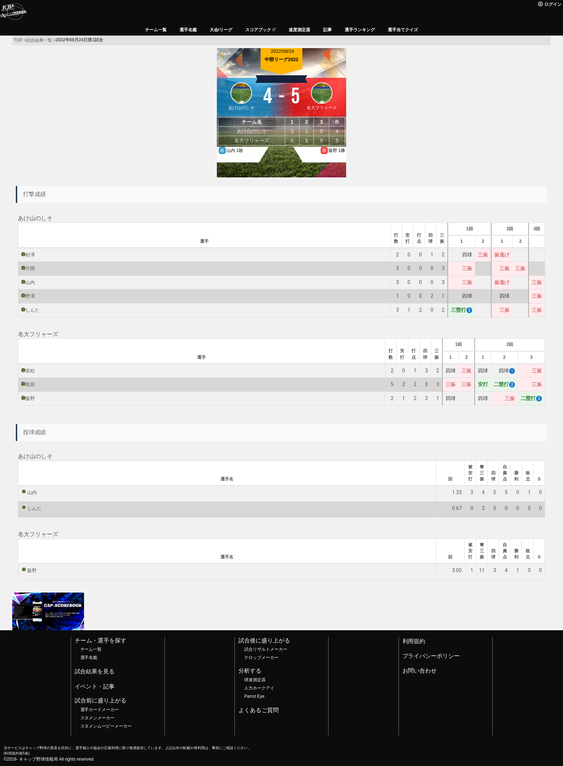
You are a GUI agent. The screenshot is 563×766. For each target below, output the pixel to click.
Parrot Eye (254, 696)
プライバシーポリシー (431, 656)
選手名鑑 (89, 657)
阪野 (30, 398)
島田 (30, 384)
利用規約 (414, 641)
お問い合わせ (420, 671)
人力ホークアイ (259, 688)
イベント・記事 (95, 686)
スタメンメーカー (97, 717)
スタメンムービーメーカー (106, 726)
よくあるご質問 (258, 710)
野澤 (30, 296)
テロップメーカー (261, 657)
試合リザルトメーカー (265, 649)
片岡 (30, 268)
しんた (32, 310)
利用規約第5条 (16, 753)
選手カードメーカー (99, 709)
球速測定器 (255, 679)
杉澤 (30, 254)
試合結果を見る (95, 671)
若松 (30, 370)
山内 (30, 282)
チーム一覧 (91, 649)
